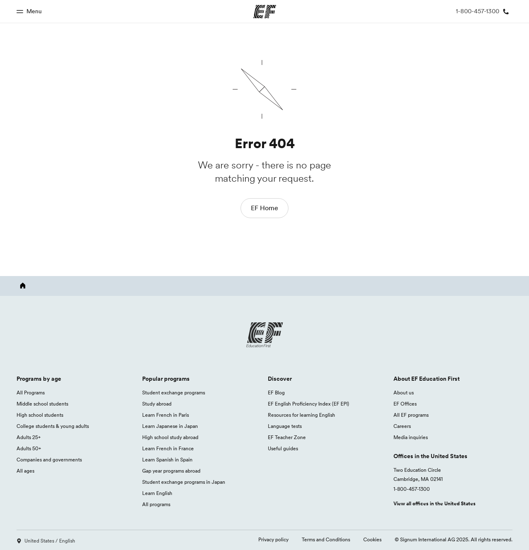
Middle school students (42, 403)
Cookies (372, 539)
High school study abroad (170, 437)
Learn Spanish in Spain (167, 459)
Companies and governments (49, 459)
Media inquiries (410, 437)
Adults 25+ (29, 437)
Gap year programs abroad (171, 470)
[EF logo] (264, 334)
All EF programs (411, 414)
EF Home (264, 207)
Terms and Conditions (326, 539)
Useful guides (283, 448)
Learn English (157, 493)
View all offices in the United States (434, 503)
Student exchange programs (173, 392)
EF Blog (276, 392)
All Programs (31, 392)
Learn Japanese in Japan (170, 426)
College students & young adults (53, 426)
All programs (156, 504)
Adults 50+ (29, 448)
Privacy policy (273, 539)
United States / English (46, 540)
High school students (40, 414)
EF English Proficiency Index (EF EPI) (308, 403)
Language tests (285, 426)
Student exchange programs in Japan (183, 481)
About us (403, 392)
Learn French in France (168, 448)
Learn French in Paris (165, 414)
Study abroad (157, 403)
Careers (402, 426)
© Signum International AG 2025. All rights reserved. (453, 539)
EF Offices (405, 403)
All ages (25, 470)
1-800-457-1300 (411, 488)
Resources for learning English (301, 414)
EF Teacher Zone (287, 437)
